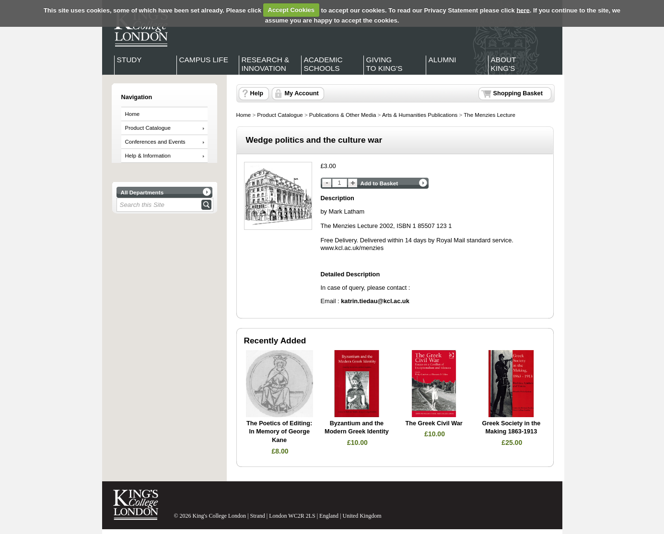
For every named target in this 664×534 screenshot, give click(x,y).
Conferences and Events (155, 142)
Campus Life (203, 60)
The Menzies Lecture (489, 115)
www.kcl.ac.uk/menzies (352, 247)
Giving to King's (384, 64)
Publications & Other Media (342, 115)
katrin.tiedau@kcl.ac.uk (375, 301)
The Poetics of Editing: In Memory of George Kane (279, 431)
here (522, 9)
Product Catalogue (148, 128)
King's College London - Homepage (138, 28)
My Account (302, 93)
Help (256, 93)
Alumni (442, 60)
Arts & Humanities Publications (419, 115)
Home (132, 114)
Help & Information (148, 156)
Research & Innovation (266, 64)
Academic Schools (323, 64)
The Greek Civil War (434, 423)
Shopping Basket (518, 93)
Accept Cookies (291, 9)
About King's (503, 64)
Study (129, 60)
